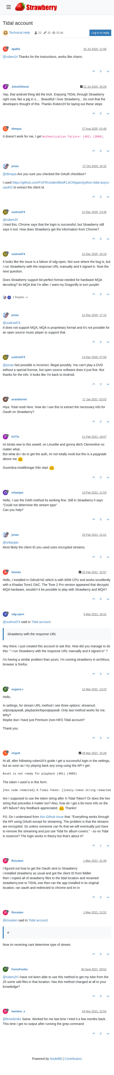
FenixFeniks (19, 969)
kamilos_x (18, 1011)
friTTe (15, 436)
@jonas (8, 365)
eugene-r (17, 689)
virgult (15, 753)
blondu (16, 572)
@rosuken (10, 920)
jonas (15, 166)
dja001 (15, 49)
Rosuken (17, 860)
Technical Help (19, 32)
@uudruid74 (11, 323)
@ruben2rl (10, 57)
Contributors (73, 1059)
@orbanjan (11, 542)
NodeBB (56, 1059)
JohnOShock (20, 86)
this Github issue (52, 817)
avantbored (19, 399)
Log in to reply (100, 32)
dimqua (16, 128)
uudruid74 (18, 212)
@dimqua (10, 174)
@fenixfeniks (12, 1019)
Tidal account (40, 622)
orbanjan (17, 492)
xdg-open (17, 614)
